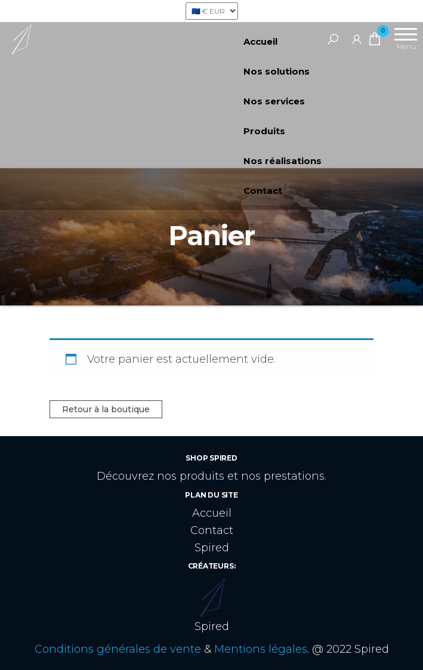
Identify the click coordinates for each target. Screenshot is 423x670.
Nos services (274, 101)
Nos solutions (276, 71)
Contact (262, 190)
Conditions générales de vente (118, 649)
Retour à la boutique (106, 409)
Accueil (260, 41)
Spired (211, 547)
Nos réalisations (282, 160)
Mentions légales (260, 649)
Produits (264, 131)
